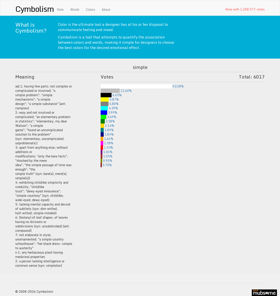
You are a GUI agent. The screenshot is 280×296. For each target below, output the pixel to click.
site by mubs (264, 292)
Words (74, 9)
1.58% (107, 143)
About (106, 9)
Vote (60, 9)
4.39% (109, 108)
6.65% (111, 95)
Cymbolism (34, 8)
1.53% (107, 147)
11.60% (116, 90)
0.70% (106, 164)
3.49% (108, 116)
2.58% (108, 121)
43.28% (142, 86)
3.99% (109, 112)
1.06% (106, 151)
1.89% (107, 129)
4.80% (110, 103)
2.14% (107, 125)
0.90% (106, 160)
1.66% (107, 138)
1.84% (107, 134)
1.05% (106, 156)
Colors (90, 9)
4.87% (110, 99)
